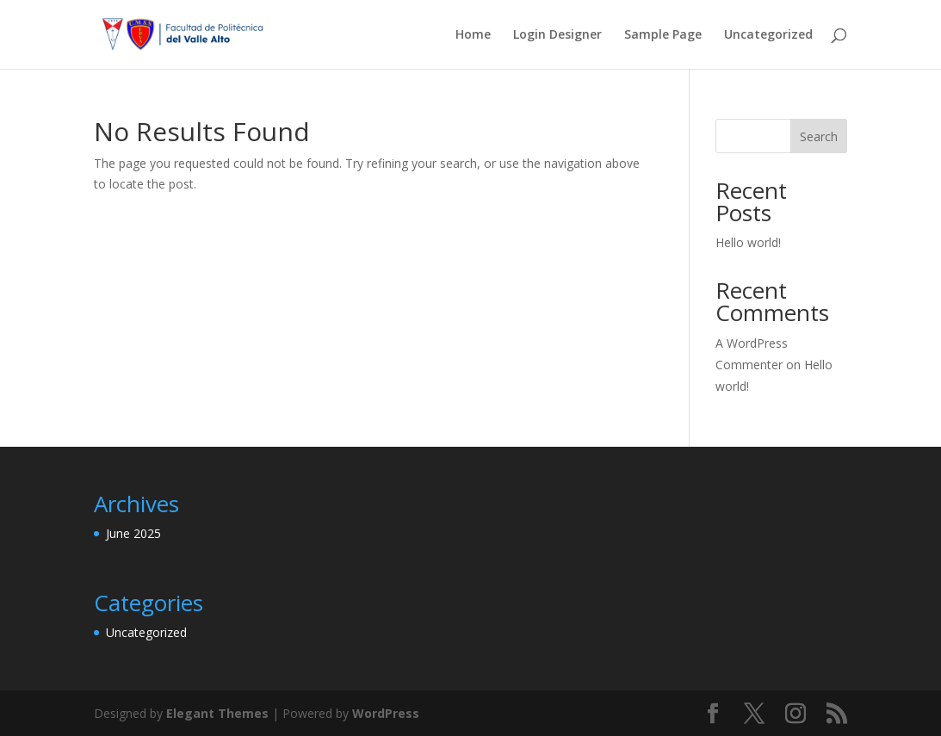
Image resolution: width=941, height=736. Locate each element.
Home (473, 35)
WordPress (385, 713)
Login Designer (557, 35)
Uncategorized (768, 35)
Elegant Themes (217, 713)
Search (819, 136)
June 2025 (133, 533)
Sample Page (663, 35)
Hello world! (748, 242)
